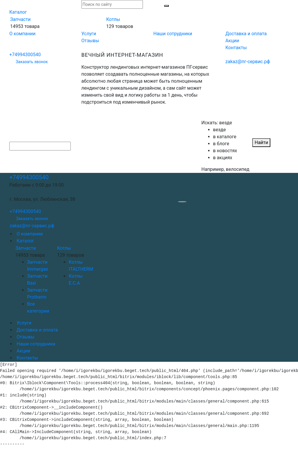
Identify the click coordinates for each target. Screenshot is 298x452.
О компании (22, 33)
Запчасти (20, 19)
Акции (232, 40)
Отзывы (90, 40)
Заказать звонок (32, 61)
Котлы (113, 19)
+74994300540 (25, 54)
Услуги (88, 33)
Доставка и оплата (246, 33)
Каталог (18, 12)
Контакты (236, 47)
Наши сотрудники (172, 33)
